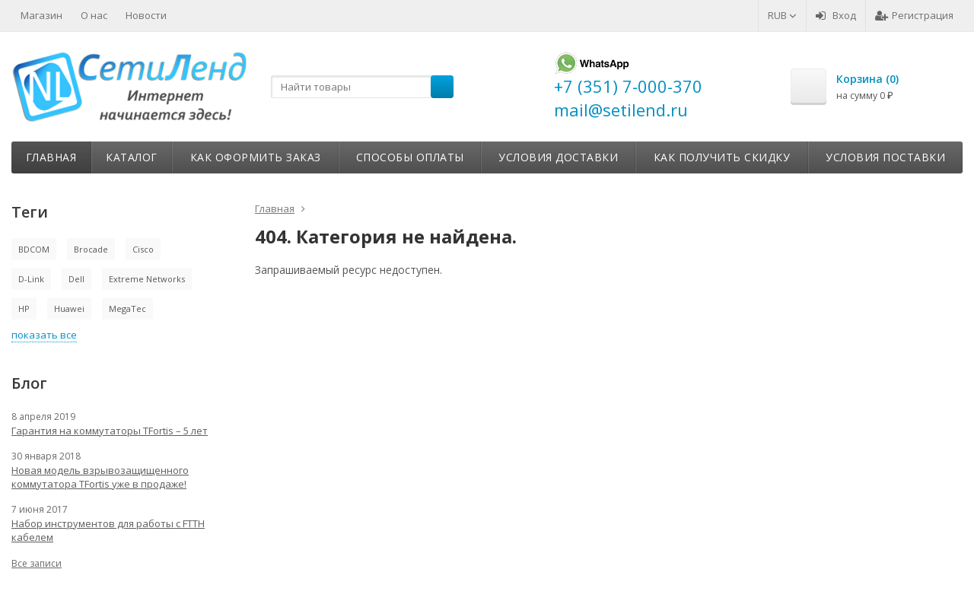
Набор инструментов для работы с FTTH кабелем (108, 530)
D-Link (31, 279)
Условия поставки (885, 157)
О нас (94, 15)
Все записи (36, 563)
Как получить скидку (722, 157)
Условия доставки (558, 157)
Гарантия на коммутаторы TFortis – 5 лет (109, 430)
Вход (836, 15)
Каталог (132, 157)
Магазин (41, 15)
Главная (51, 157)
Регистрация (914, 15)
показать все (44, 335)
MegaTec (127, 308)
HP (24, 308)
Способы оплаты (410, 157)
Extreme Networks (147, 279)
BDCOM (33, 249)
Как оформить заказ (255, 157)
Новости (146, 15)
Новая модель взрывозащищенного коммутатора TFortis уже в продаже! (100, 477)
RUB (782, 15)
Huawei (69, 308)
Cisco (143, 249)
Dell (76, 279)
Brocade (91, 249)
